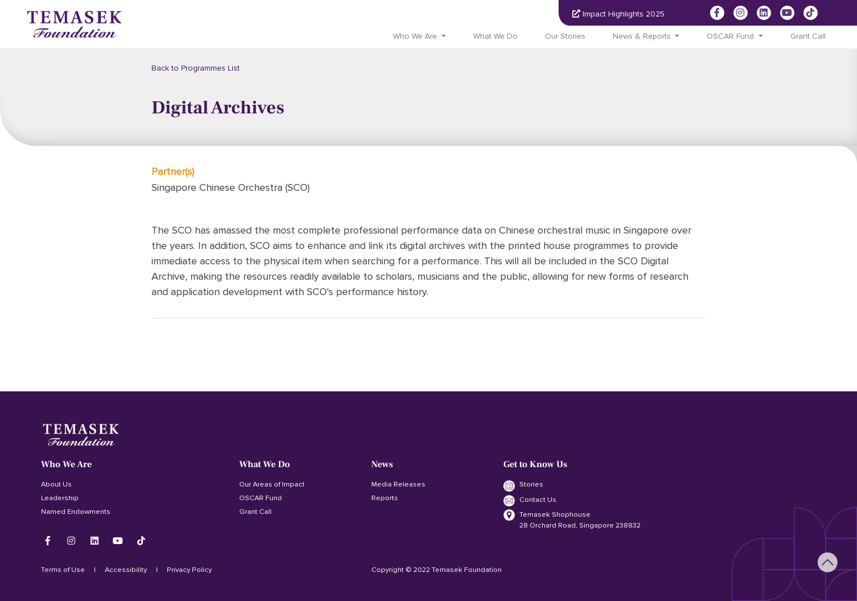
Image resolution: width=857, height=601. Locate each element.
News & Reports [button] (642, 36)
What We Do (495, 36)
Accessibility (126, 569)
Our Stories (565, 36)
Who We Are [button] (415, 36)
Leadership (60, 497)
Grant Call (808, 36)
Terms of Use (63, 569)
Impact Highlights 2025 (618, 14)
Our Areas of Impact (272, 484)
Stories (523, 485)
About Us (56, 484)
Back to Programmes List (195, 68)
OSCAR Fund (260, 497)
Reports (384, 497)
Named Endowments (75, 511)
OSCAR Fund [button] (730, 36)
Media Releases (398, 484)
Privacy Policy (189, 569)
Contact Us (529, 500)
